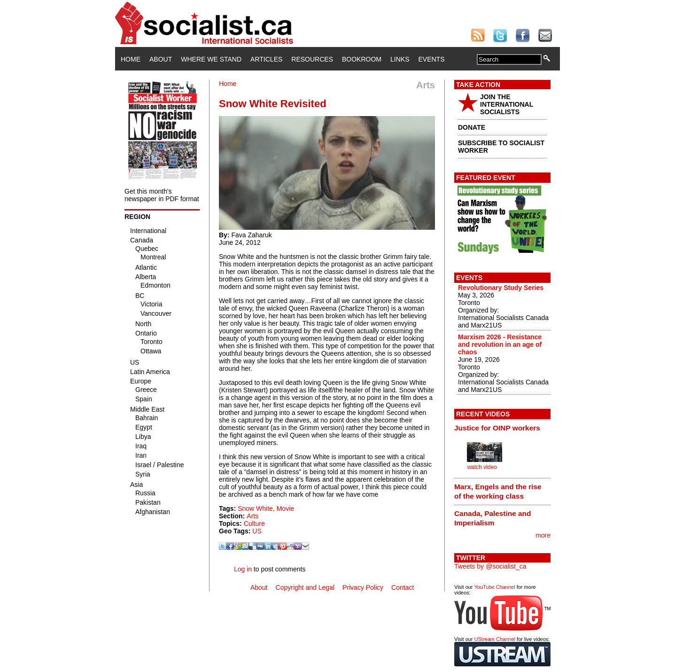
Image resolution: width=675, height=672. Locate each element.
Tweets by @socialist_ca (490, 566)
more (543, 535)
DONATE (471, 127)
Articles (266, 59)
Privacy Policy (362, 587)
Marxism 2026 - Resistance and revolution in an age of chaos (500, 344)
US (256, 531)
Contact (402, 587)
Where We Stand (211, 59)
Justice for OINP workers (497, 428)
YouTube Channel (494, 587)
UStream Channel (494, 639)
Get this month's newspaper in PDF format (161, 195)
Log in (243, 569)
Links (399, 59)
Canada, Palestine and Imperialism (492, 518)
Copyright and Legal (305, 587)
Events (431, 59)
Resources (312, 59)
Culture (254, 523)
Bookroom (361, 59)
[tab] (502, 428)
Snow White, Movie (266, 508)
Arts (252, 516)
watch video (482, 467)
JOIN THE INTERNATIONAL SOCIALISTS (506, 104)
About (160, 59)
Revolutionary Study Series (500, 287)
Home (130, 59)
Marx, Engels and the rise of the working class (498, 491)
